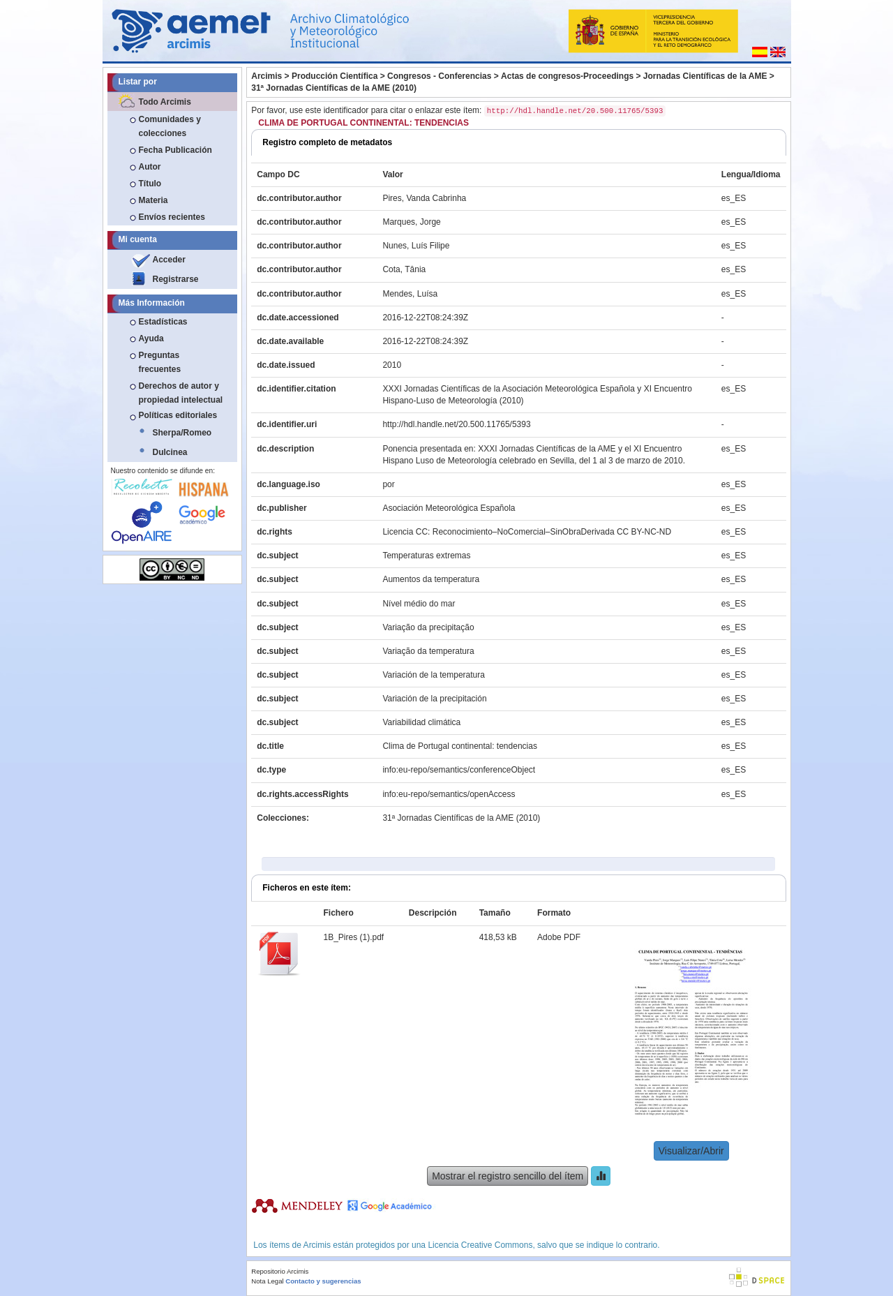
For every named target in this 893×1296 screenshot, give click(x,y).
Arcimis (266, 76)
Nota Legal (267, 1281)
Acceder (169, 260)
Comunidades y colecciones (170, 126)
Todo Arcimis (165, 102)
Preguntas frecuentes (160, 362)
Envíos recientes (172, 217)
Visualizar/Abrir (691, 1150)
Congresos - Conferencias (439, 76)
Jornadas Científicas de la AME (705, 76)
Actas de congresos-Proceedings (567, 76)
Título (150, 183)
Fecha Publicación (175, 150)
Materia (153, 200)
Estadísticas (163, 322)
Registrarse (176, 279)
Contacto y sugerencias (323, 1281)
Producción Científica (334, 76)
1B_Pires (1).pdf (354, 937)
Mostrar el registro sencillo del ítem (507, 1176)
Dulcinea (170, 452)
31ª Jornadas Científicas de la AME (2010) (334, 88)
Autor (150, 167)
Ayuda (151, 338)
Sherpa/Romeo (182, 433)
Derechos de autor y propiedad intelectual (181, 393)
